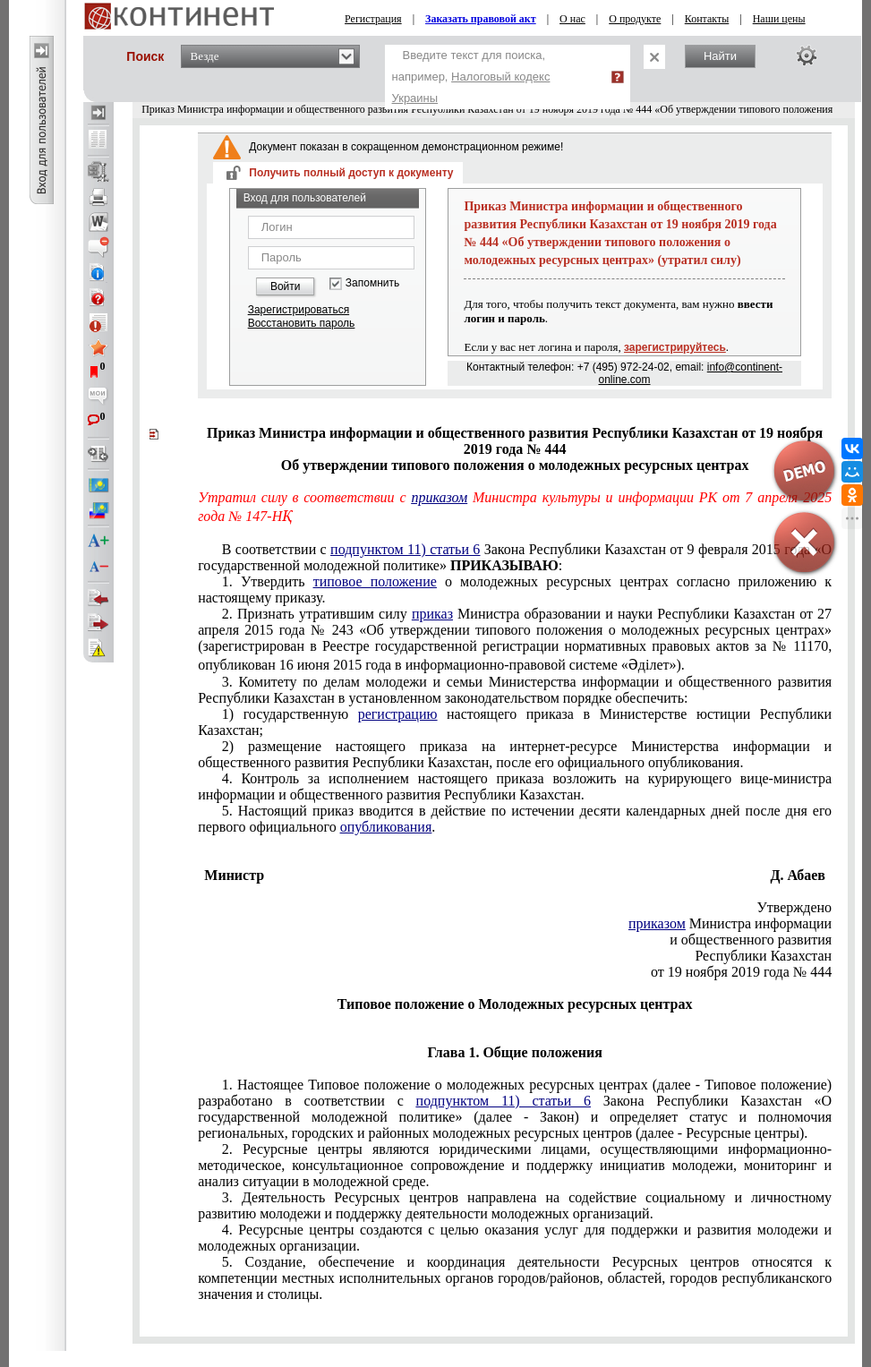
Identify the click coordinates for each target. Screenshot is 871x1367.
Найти (720, 56)
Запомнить (372, 283)
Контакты (707, 19)
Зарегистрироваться (298, 309)
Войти (285, 286)
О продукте (635, 19)
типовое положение (375, 581)
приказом (439, 497)
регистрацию (398, 714)
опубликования (386, 826)
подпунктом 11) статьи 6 (405, 549)
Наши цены (779, 19)
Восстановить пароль (301, 323)
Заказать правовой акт (480, 19)
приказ (432, 613)
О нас (572, 19)
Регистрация (373, 19)
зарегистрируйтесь (675, 347)
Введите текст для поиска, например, (471, 76)
